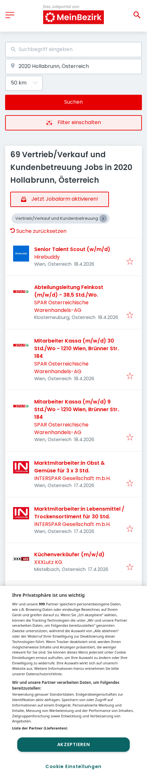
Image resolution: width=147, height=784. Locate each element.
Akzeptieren (73, 744)
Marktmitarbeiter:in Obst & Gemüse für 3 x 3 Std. (69, 466)
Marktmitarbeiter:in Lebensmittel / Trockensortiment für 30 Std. (79, 512)
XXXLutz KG (48, 562)
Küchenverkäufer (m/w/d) (69, 554)
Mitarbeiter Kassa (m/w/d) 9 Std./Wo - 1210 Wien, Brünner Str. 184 (76, 409)
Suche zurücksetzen (38, 231)
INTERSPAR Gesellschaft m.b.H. (72, 478)
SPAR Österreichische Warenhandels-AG (61, 306)
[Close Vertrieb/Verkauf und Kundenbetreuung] (103, 218)
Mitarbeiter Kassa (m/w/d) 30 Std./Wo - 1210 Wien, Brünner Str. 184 (76, 348)
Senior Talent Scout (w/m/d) (72, 249)
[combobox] (73, 49)
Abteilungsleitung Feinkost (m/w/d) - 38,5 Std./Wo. (68, 291)
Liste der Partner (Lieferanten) (39, 728)
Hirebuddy (47, 257)
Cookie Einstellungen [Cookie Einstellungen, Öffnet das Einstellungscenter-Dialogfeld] (73, 766)
